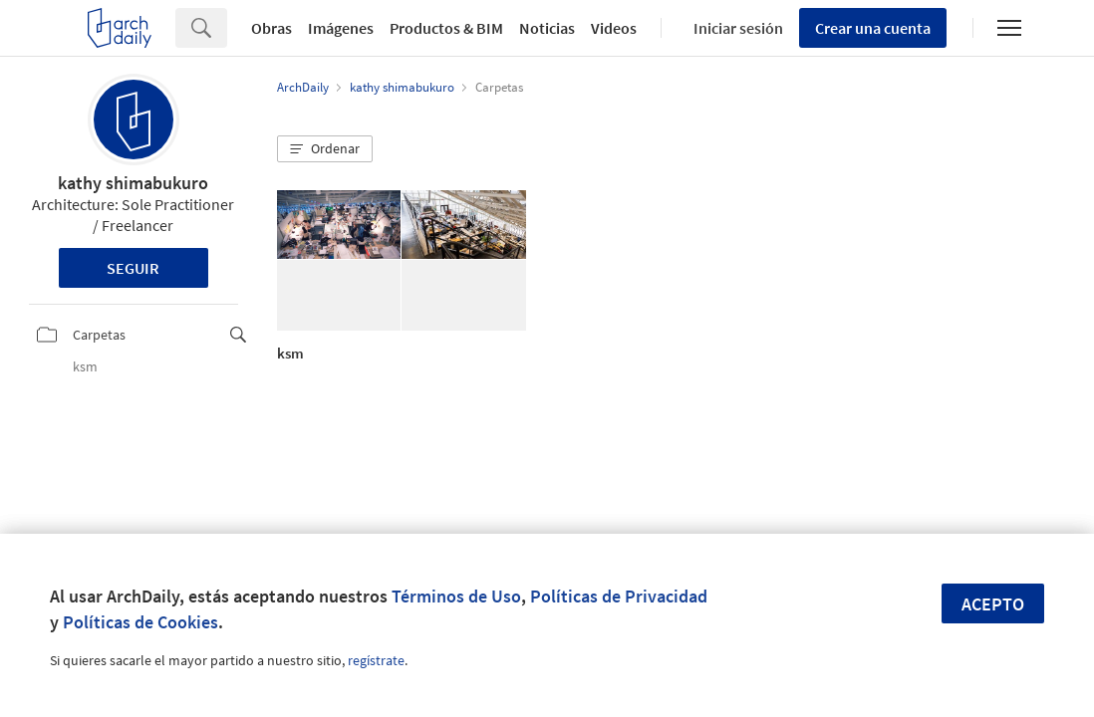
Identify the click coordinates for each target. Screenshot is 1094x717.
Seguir (133, 268)
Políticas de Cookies (140, 621)
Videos (614, 28)
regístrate (376, 660)
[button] (325, 149)
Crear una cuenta (873, 28)
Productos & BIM (446, 28)
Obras (271, 28)
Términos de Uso (456, 596)
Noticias (547, 28)
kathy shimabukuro (133, 182)
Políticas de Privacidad (618, 596)
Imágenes (341, 28)
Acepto (992, 604)
